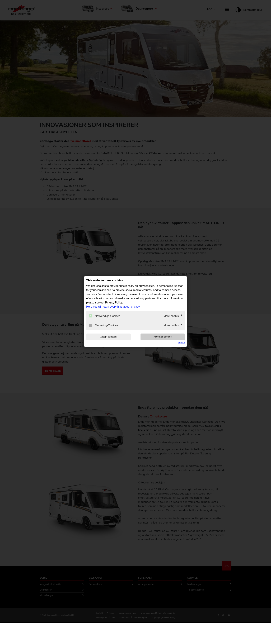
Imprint (181, 342)
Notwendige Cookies (104, 315)
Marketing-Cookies (103, 325)
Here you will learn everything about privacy (113, 306)
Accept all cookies (163, 336)
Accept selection (108, 336)
